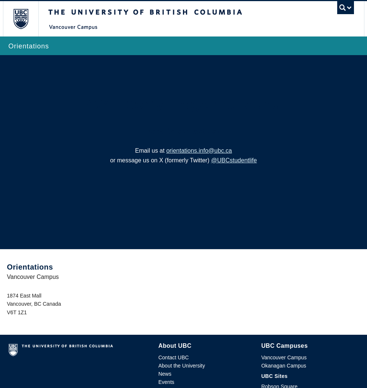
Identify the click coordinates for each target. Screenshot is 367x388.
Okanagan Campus (283, 366)
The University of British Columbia (26, 18)
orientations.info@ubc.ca (199, 150)
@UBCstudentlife (234, 160)
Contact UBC (173, 357)
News (164, 374)
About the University (181, 366)
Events (166, 382)
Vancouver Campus (284, 357)
